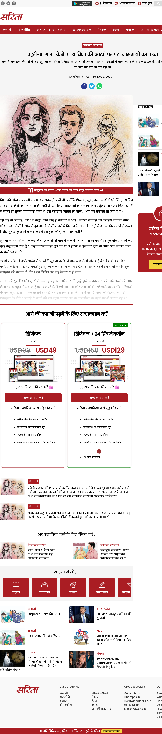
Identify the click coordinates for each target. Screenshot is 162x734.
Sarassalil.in (132, 705)
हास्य (99, 631)
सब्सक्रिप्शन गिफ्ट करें (31, 387)
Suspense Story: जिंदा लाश (44, 614)
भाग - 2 (34, 506)
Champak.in (132, 697)
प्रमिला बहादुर (81, 77)
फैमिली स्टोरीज (92, 45)
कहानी (7, 30)
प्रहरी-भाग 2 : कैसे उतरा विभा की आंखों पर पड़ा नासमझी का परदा (41, 554)
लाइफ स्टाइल (82, 30)
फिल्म (102, 30)
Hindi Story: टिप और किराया (45, 636)
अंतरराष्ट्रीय (103, 609)
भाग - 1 (33, 481)
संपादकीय (59, 30)
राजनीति (24, 30)
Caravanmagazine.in (137, 701)
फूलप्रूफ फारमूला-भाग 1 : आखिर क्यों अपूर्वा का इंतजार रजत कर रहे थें (115, 554)
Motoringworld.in (135, 709)
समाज (41, 30)
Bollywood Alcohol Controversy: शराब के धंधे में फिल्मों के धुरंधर (113, 663)
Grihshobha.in (133, 693)
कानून (32, 653)
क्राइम (130, 30)
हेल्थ (116, 30)
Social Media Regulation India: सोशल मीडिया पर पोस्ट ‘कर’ (114, 640)
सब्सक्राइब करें (33, 398)
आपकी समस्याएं (101, 709)
